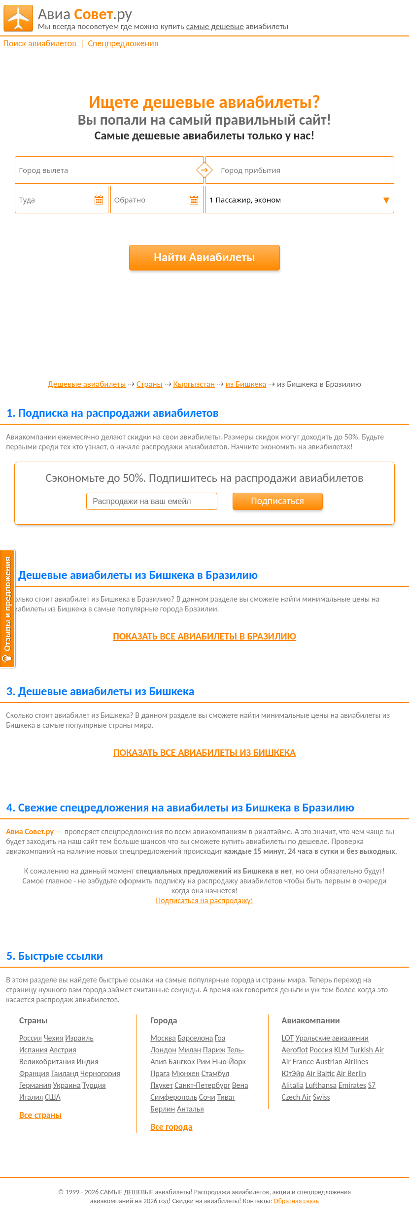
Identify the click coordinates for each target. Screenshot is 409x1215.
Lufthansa (321, 1085)
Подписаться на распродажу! (204, 900)
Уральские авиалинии (332, 1038)
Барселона (195, 1038)
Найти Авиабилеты (204, 257)
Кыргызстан (194, 384)
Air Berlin (351, 1073)
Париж (214, 1049)
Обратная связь (296, 1201)
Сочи (207, 1097)
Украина (66, 1085)
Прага (160, 1073)
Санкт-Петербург (202, 1085)
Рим (203, 1061)
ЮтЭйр (293, 1073)
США (53, 1097)
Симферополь (173, 1097)
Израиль (79, 1038)
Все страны (40, 1115)
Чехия (54, 1038)
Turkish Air (367, 1049)
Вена (240, 1085)
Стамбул (216, 1073)
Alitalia (293, 1085)
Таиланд (64, 1073)
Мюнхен (185, 1073)
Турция (93, 1085)
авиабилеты (163, 18)
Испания (33, 1049)
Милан (189, 1049)
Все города (171, 1126)
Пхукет (161, 1085)
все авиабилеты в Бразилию (204, 636)
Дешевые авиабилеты (87, 384)
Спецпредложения (123, 43)
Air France (298, 1061)
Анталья (190, 1109)
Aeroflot (295, 1049)
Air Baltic (320, 1073)
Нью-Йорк (229, 1061)
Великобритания (47, 1061)
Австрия (62, 1049)
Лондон (163, 1049)
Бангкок (182, 1061)
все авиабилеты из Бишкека (204, 752)
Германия (35, 1085)
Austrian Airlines (342, 1061)
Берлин (162, 1109)
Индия (88, 1061)
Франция (34, 1073)
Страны (149, 384)
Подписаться (277, 500)
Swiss (321, 1097)
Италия (31, 1097)
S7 (371, 1085)
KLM (341, 1049)
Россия (30, 1038)
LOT (288, 1038)
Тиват (226, 1097)
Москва (163, 1038)
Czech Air (296, 1097)
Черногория (100, 1073)
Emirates (352, 1085)
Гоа (220, 1038)
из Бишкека (246, 384)
